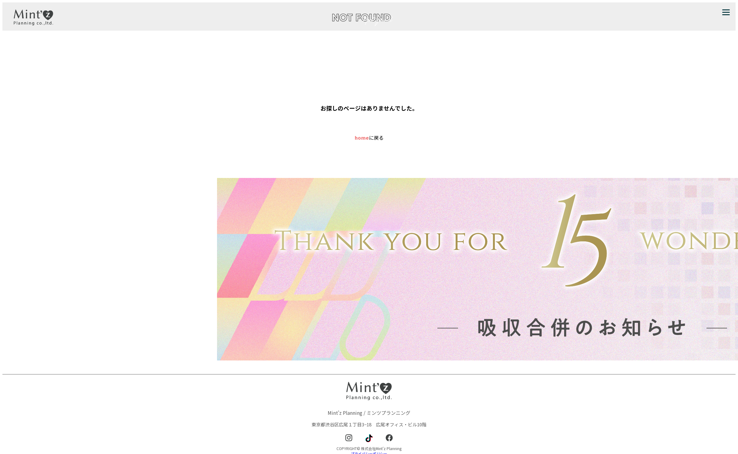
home (362, 137)
